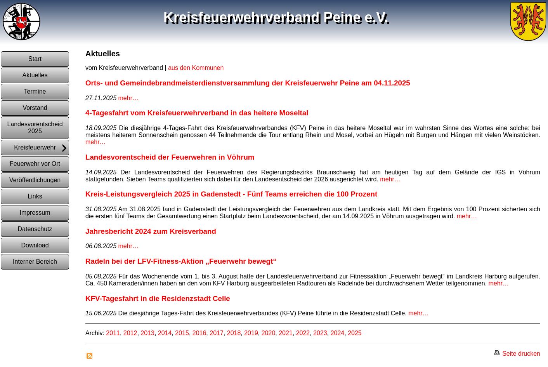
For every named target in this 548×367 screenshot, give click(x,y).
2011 (113, 333)
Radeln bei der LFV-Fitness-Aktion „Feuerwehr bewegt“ (181, 261)
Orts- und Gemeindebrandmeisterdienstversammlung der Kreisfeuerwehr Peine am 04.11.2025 (247, 83)
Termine (35, 91)
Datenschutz (35, 229)
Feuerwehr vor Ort (35, 163)
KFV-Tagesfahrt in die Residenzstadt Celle (157, 298)
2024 (338, 333)
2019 (251, 333)
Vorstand (35, 107)
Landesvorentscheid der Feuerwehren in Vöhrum (169, 157)
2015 (182, 333)
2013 (147, 333)
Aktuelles (35, 75)
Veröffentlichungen (35, 180)
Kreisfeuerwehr (41, 148)
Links (35, 196)
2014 (165, 333)
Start (35, 59)
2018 (234, 333)
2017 (217, 333)
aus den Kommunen (196, 67)
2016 (199, 333)
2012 (130, 333)
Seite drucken (517, 353)
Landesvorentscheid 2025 (34, 127)
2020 (269, 333)
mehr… (128, 98)
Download (35, 245)
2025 (355, 333)
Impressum (34, 212)
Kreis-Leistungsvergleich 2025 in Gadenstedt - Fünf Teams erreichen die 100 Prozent (231, 194)
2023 (320, 333)
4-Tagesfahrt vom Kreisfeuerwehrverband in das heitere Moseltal (196, 113)
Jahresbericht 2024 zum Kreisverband (150, 231)
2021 (286, 333)
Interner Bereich (35, 261)
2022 (303, 333)
